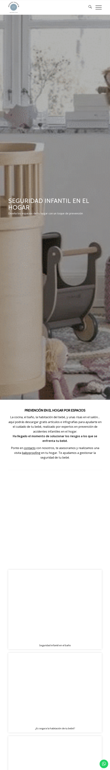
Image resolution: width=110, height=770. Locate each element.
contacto (30, 448)
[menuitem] (88, 7)
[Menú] (97, 7)
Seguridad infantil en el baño (55, 645)
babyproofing (31, 453)
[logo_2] (45, 7)
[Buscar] (88, 7)
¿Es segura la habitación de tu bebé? (55, 728)
